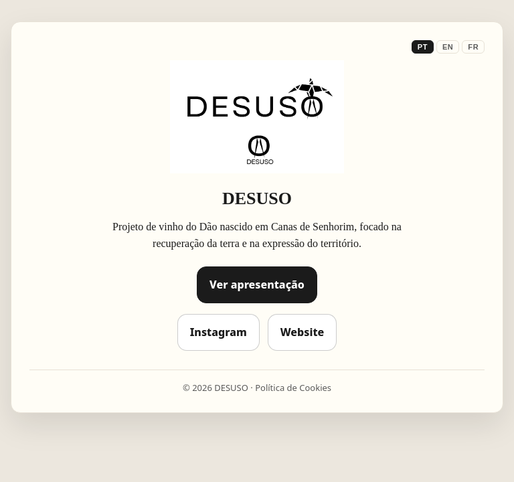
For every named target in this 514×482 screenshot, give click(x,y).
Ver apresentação (257, 284)
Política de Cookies (293, 388)
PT (423, 47)
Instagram (218, 332)
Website (302, 332)
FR (473, 47)
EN (447, 47)
